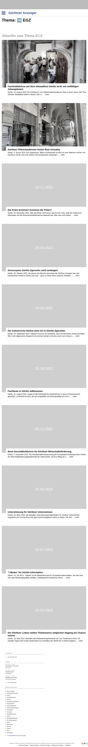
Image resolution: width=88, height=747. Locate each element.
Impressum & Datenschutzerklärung (43, 743)
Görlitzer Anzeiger (23, 745)
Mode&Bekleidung (12, 718)
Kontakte (9, 712)
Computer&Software (12, 701)
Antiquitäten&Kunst (12, 693)
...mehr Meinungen (12, 682)
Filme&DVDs (10, 703)
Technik (9, 726)
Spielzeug (9, 724)
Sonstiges (9, 732)
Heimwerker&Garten (13, 707)
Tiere (8, 730)
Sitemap (60, 743)
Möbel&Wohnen (11, 714)
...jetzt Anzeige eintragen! (16, 735)
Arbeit (8, 695)
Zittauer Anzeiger (34, 745)
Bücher (9, 699)
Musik (8, 716)
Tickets (9, 728)
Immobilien (10, 709)
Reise (8, 722)
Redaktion (12, 743)
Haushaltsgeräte (11, 705)
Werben (18, 743)
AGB (32, 743)
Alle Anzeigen (11, 691)
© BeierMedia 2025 (69, 743)
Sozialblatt (67, 745)
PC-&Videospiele (12, 720)
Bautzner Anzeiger (45, 745)
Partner (23, 743)
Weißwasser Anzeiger (57, 745)
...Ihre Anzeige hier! (12, 657)
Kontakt (28, 743)
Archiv (56, 743)
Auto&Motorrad (11, 697)
